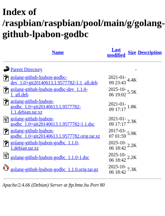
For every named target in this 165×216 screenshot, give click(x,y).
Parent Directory (26, 69)
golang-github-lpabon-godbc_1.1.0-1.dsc (50, 157)
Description (150, 52)
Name (58, 52)
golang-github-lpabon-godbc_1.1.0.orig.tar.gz (54, 169)
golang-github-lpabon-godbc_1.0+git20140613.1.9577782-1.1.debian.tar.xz (46, 107)
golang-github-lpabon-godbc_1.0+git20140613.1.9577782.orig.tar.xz (55, 133)
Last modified (116, 52)
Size (132, 52)
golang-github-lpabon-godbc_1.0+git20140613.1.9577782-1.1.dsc (53, 121)
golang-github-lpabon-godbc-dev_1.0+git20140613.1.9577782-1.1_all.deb (54, 80)
